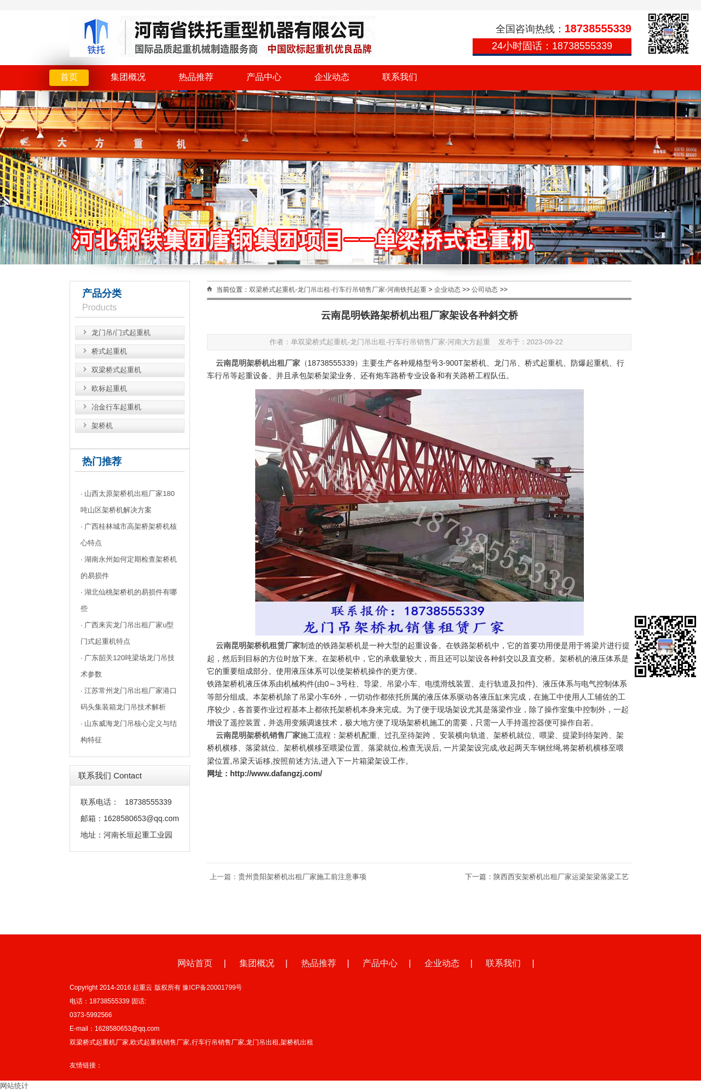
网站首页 (194, 963)
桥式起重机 (109, 351)
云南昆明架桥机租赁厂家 (258, 645)
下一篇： (479, 877)
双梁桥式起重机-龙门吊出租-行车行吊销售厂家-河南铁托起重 (338, 289)
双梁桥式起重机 (116, 370)
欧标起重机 (109, 388)
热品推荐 (196, 77)
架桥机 (102, 426)
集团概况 (128, 77)
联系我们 (399, 77)
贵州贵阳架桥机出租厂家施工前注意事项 (302, 877)
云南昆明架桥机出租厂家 (258, 363)
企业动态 (331, 77)
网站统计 (14, 1086)
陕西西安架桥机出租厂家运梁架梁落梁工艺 (561, 877)
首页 (69, 77)
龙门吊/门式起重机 (121, 332)
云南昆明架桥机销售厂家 (258, 735)
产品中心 (263, 77)
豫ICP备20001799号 (212, 987)
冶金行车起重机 (116, 407)
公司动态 (485, 289)
